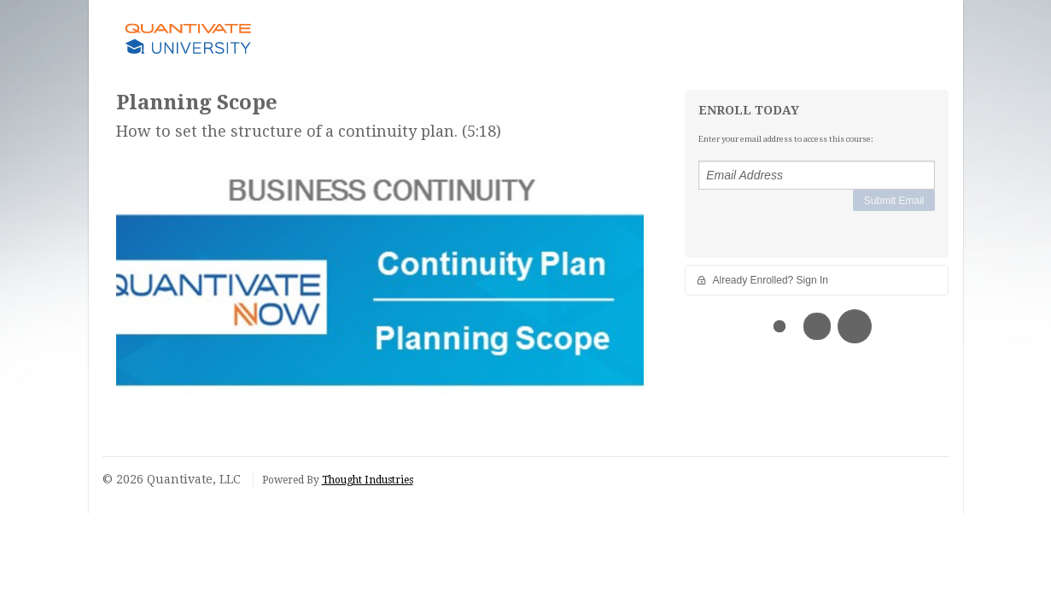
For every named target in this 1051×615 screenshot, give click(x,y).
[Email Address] (816, 175)
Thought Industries (367, 480)
